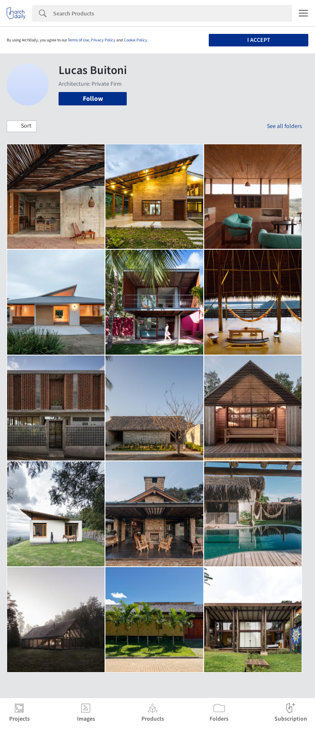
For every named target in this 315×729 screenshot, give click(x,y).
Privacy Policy (103, 40)
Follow (93, 98)
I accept (258, 40)
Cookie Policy (135, 40)
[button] (22, 126)
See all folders (284, 126)
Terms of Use (78, 40)
